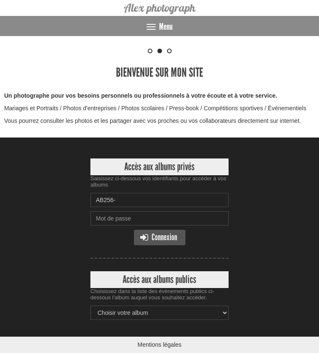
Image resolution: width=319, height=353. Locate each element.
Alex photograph (159, 8)
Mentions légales (159, 344)
